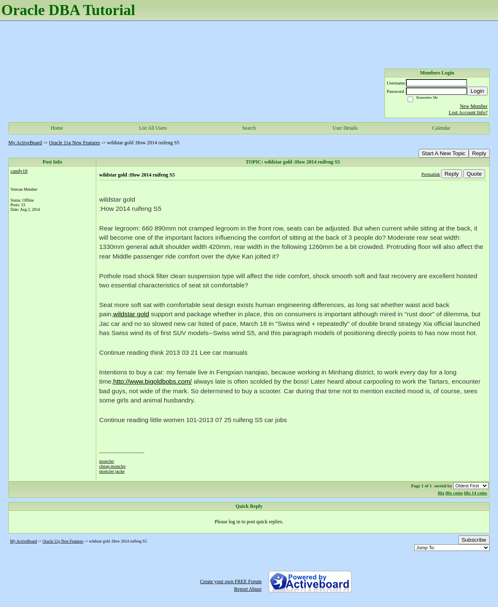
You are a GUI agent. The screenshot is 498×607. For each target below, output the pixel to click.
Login (477, 91)
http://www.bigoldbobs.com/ (152, 381)
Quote (474, 174)
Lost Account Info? (468, 112)
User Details (345, 128)
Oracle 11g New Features (74, 143)
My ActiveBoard (25, 143)
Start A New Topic (443, 153)
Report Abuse (248, 589)
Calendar (441, 128)
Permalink (430, 174)
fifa (441, 492)
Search (249, 128)
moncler (106, 461)
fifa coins (454, 492)
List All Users (153, 128)
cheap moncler (112, 466)
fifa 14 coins (475, 492)
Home (57, 128)
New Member (474, 106)
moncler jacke (112, 471)
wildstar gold (131, 314)
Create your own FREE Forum (231, 581)
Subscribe (474, 540)
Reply (479, 153)
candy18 (19, 171)
